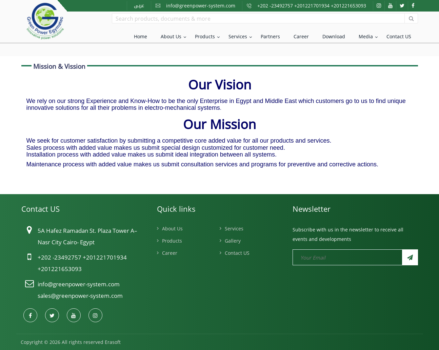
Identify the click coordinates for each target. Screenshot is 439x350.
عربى (139, 5)
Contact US (398, 36)
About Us (171, 36)
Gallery (233, 241)
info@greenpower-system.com (200, 5)
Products (205, 36)
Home (140, 36)
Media (366, 36)
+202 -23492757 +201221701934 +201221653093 (311, 5)
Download (333, 36)
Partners (270, 36)
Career (301, 36)
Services (237, 36)
